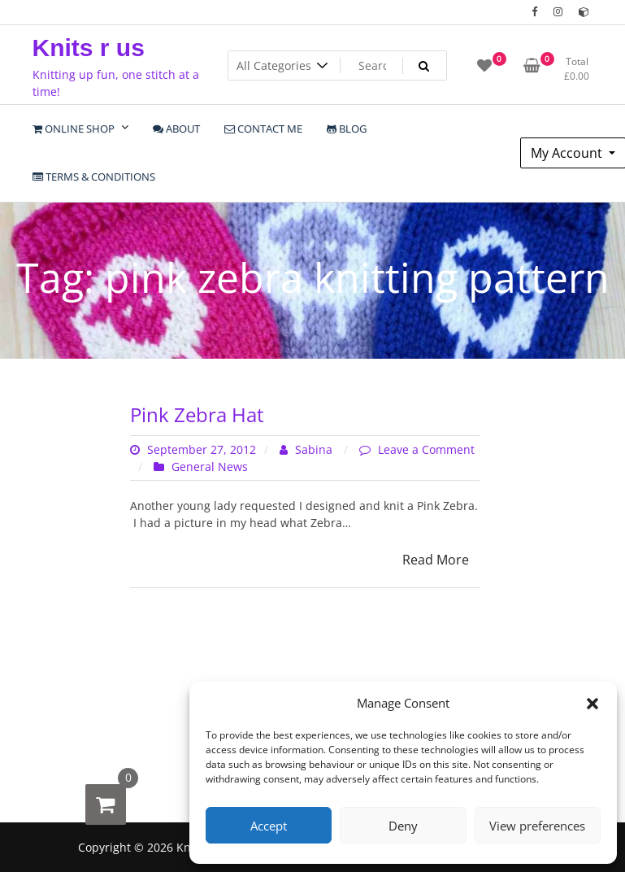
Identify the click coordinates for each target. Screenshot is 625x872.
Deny (403, 826)
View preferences (537, 826)
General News (209, 466)
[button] (592, 703)
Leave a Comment (426, 449)
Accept (268, 826)
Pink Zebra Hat (197, 414)
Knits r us (89, 47)
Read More (435, 560)
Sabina (308, 449)
